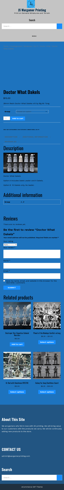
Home (5, 46)
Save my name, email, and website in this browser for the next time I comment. (31, 282)
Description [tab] (11, 137)
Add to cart (17, 118)
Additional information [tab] (35, 137)
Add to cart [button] (17, 344)
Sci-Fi (36, 46)
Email (6, 271)
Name (6, 261)
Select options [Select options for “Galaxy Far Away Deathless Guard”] (47, 392)
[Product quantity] (6, 118)
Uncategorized (16, 46)
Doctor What (45, 46)
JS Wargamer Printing (32, 10)
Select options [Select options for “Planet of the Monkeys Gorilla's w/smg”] (47, 342)
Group (7, 111)
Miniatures (28, 46)
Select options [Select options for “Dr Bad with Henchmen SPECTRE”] (17, 392)
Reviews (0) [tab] (10, 142)
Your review (9, 247)
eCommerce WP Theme (32, 487)
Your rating (8, 241)
